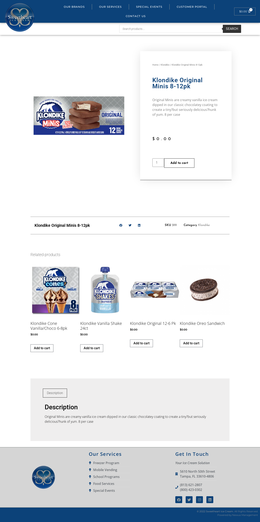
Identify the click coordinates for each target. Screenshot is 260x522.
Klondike (165, 65)
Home (155, 65)
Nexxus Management (245, 515)
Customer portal (192, 6)
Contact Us (136, 16)
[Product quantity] (158, 162)
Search (232, 29)
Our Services (110, 6)
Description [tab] (55, 393)
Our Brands (74, 6)
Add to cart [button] (42, 348)
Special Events (149, 6)
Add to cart (179, 163)
